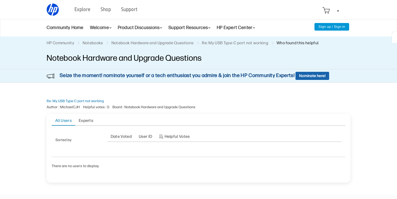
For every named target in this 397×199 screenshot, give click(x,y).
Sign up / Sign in (332, 27)
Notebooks (93, 42)
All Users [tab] (63, 120)
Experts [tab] (86, 120)
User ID (145, 136)
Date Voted (121, 136)
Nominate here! (312, 76)
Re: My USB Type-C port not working (75, 101)
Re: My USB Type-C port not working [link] (235, 42)
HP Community (60, 42)
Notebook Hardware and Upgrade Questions (152, 42)
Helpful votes (177, 136)
